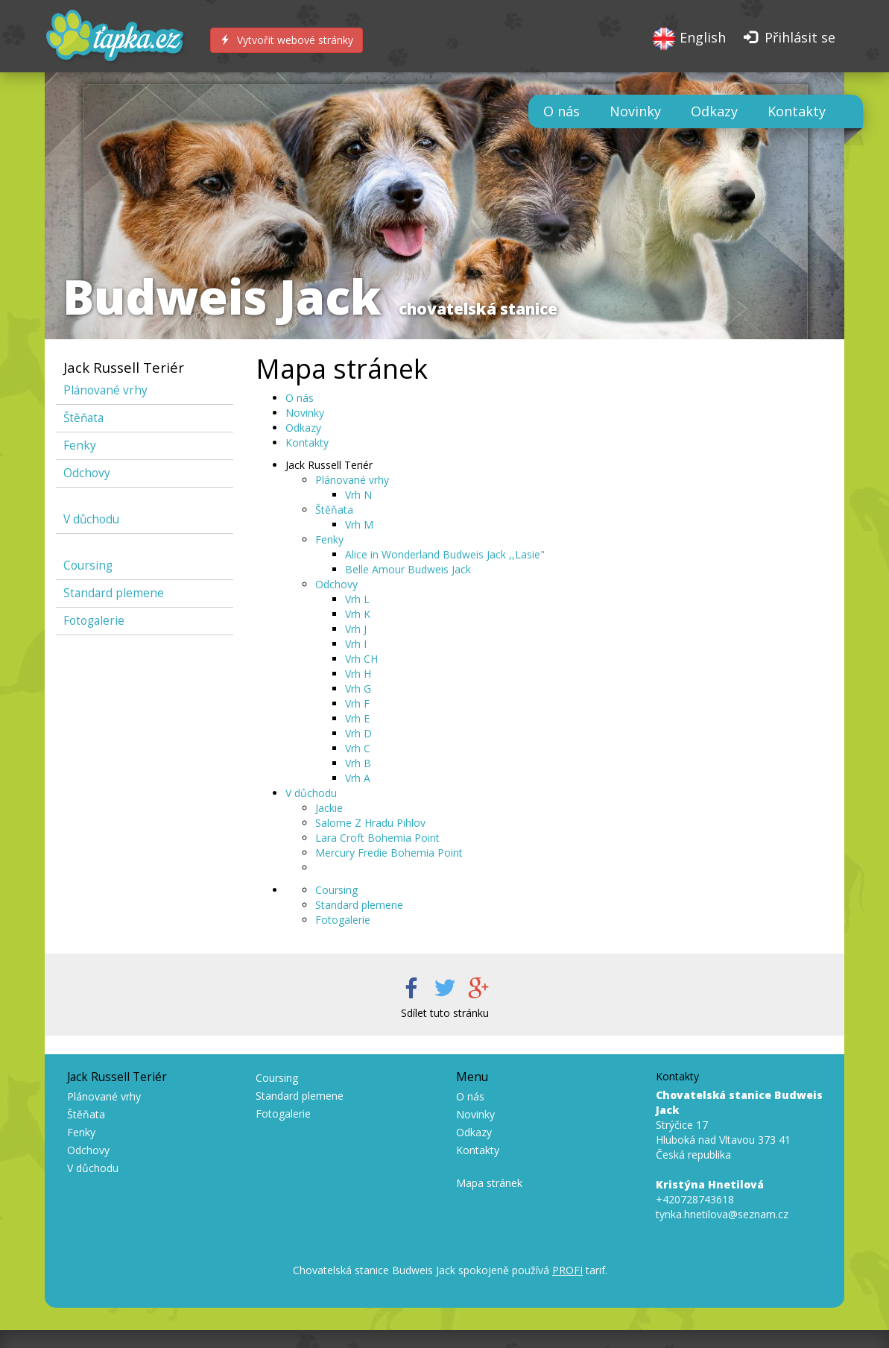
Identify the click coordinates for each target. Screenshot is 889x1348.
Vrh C (357, 748)
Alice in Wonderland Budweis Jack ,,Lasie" (445, 554)
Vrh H (358, 674)
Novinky (635, 111)
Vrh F (357, 703)
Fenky (79, 445)
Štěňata (83, 418)
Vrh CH (361, 659)
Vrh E (357, 718)
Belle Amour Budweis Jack (408, 569)
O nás (561, 111)
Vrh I (356, 644)
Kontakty (797, 111)
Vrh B (358, 763)
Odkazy (714, 111)
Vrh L (357, 599)
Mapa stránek (489, 1183)
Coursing (88, 565)
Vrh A (357, 778)
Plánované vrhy (105, 390)
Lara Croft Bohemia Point (377, 838)
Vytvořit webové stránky (286, 40)
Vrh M (359, 524)
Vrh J (356, 629)
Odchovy (86, 473)
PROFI (567, 1270)
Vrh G (358, 688)
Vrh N (358, 495)
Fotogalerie (93, 621)
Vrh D (358, 733)
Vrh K (357, 614)
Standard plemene (113, 593)
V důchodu (91, 519)
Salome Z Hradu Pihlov (370, 823)
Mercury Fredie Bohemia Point (389, 852)
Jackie (329, 808)
